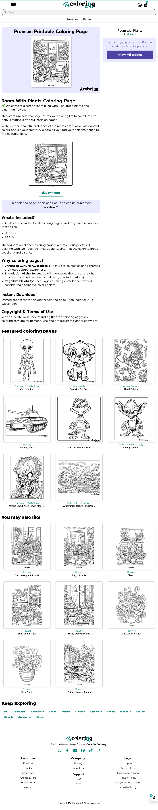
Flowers (131, 34)
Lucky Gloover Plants (79, 633)
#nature (144, 711)
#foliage (81, 711)
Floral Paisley (131, 389)
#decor (53, 711)
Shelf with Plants (27, 633)
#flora (67, 711)
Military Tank (27, 447)
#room (41, 717)
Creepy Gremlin (131, 447)
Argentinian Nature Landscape (79, 506)
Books (87, 19)
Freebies (72, 19)
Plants (131, 575)
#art (7, 711)
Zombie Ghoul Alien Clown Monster (26, 506)
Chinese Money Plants (79, 692)
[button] (12, 4)
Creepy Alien (26, 389)
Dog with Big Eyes (79, 389)
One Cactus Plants (131, 633)
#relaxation (25, 717)
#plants (9, 717)
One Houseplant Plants (27, 575)
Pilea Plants (27, 692)
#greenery (97, 711)
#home (113, 711)
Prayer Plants (79, 575)
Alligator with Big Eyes (79, 447)
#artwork (20, 711)
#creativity (38, 711)
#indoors (128, 711)
